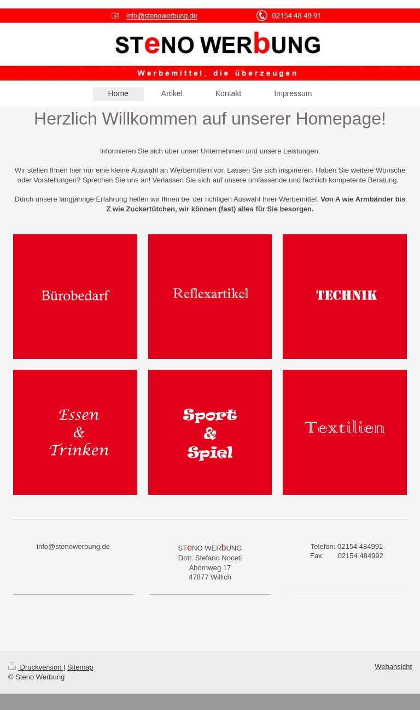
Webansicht (393, 666)
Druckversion (35, 667)
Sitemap (80, 667)
